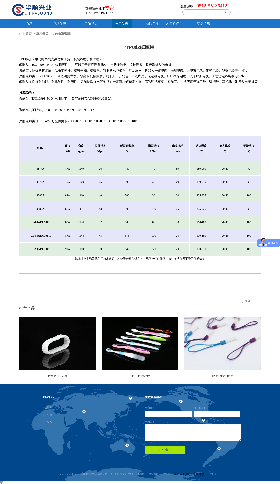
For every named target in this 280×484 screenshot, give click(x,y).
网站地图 (153, 474)
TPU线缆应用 (62, 33)
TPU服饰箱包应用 (223, 376)
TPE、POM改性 (140, 376)
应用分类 (42, 33)
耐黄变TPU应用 (57, 376)
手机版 (140, 474)
